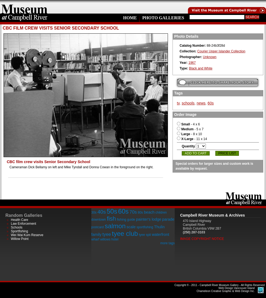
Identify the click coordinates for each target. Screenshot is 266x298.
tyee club (125, 233)
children (161, 212)
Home (130, 17)
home (24, 7)
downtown (98, 219)
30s (93, 212)
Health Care (19, 220)
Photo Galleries (163, 17)
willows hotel (109, 239)
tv (178, 103)
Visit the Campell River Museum (226, 7)
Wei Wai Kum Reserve (27, 235)
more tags (167, 243)
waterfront (160, 234)
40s (102, 212)
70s (133, 212)
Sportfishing (19, 231)
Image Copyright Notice (202, 239)
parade (168, 219)
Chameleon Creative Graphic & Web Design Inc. (226, 290)
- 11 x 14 (192, 139)
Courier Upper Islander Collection (221, 51)
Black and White (200, 68)
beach (149, 212)
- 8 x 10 (189, 134)
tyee (106, 234)
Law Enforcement (23, 224)
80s (140, 212)
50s (112, 211)
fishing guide (126, 219)
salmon (115, 226)
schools (188, 103)
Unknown (209, 57)
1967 (192, 63)
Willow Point (19, 239)
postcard (97, 227)
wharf (95, 239)
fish (111, 218)
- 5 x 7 (190, 129)
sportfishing (145, 227)
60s (210, 103)
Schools (16, 227)
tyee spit (145, 235)
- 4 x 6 (188, 124)
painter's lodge (148, 219)
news (201, 103)
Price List (227, 153)
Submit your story (217, 83)
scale (131, 227)
